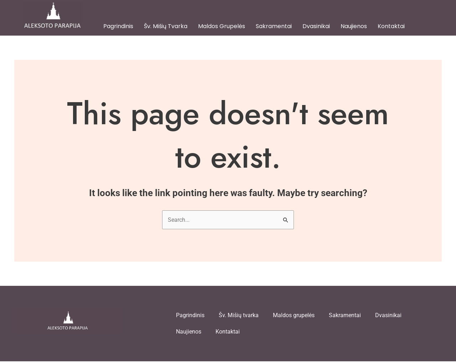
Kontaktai (391, 26)
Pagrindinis (118, 26)
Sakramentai (274, 26)
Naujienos (354, 26)
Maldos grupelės (221, 26)
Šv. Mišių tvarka (165, 26)
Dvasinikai (316, 26)
